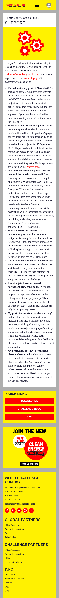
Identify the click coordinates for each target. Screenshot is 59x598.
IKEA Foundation (12, 525)
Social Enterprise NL (14, 562)
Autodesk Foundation (14, 529)
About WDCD (11, 574)
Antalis (8, 533)
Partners (8, 583)
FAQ (29, 416)
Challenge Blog (29, 408)
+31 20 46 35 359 (12, 500)
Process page (32, 167)
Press (7, 587)
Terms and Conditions (14, 579)
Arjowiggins (10, 537)
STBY (7, 558)
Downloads (29, 401)
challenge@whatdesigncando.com (22, 74)
